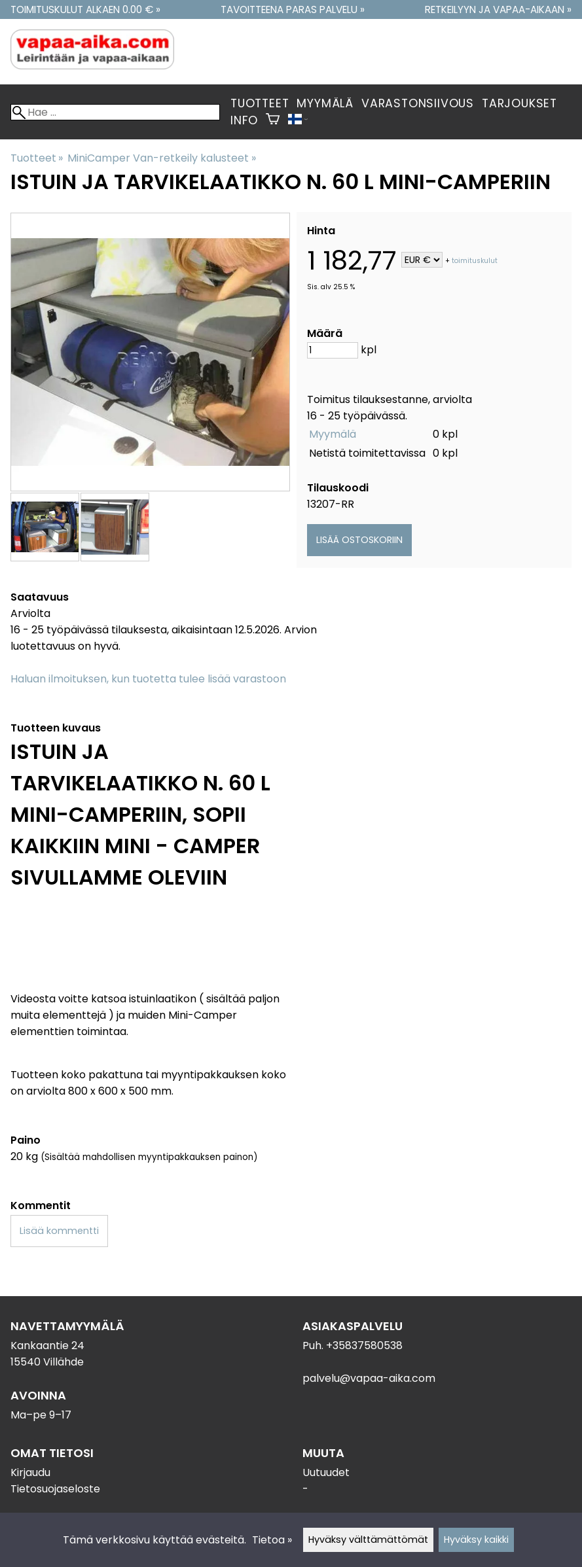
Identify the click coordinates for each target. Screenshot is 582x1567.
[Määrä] (332, 350)
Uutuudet (326, 1472)
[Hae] (115, 112)
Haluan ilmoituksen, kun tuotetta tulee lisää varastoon (148, 678)
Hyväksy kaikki (476, 1539)
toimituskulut (475, 261)
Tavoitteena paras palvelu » (293, 9)
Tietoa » (272, 1539)
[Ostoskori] (273, 120)
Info (244, 120)
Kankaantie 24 (47, 1345)
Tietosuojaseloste (55, 1488)
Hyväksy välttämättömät (368, 1539)
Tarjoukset (519, 103)
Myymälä (325, 103)
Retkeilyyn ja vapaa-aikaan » (498, 9)
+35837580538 (364, 1345)
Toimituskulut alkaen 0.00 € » (85, 9)
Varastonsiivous (417, 103)
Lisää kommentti (59, 1230)
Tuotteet (259, 103)
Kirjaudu (30, 1472)
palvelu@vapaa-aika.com (368, 1378)
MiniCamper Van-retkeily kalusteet (161, 158)
